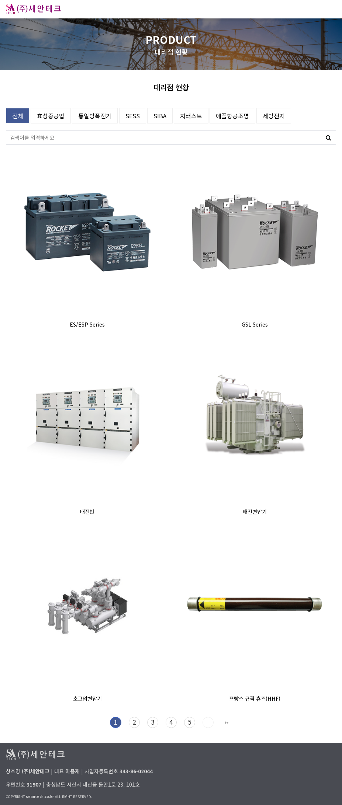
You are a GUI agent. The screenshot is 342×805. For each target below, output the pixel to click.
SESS (132, 115)
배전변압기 (255, 511)
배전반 (87, 511)
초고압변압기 (87, 698)
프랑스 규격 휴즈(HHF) (254, 698)
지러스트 (191, 115)
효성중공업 (51, 115)
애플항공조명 (232, 115)
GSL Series (255, 324)
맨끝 (226, 722)
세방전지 (274, 115)
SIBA (159, 115)
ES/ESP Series (87, 324)
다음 (208, 722)
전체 (17, 115)
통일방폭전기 (94, 115)
